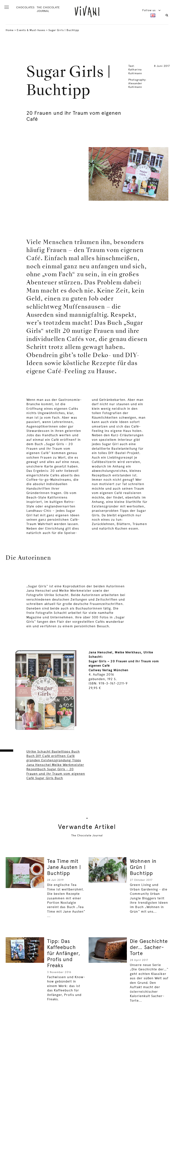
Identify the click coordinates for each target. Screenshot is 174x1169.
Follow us (151, 10)
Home (10, 30)
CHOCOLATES (25, 7)
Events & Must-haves (31, 30)
